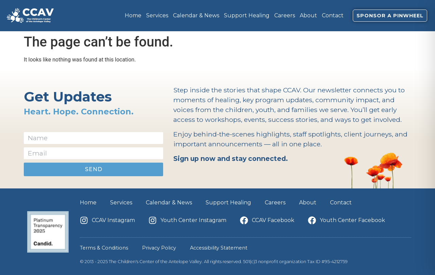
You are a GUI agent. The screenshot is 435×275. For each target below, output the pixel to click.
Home (133, 15)
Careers (284, 15)
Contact (333, 15)
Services (157, 15)
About (308, 15)
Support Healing (246, 15)
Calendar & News (196, 15)
